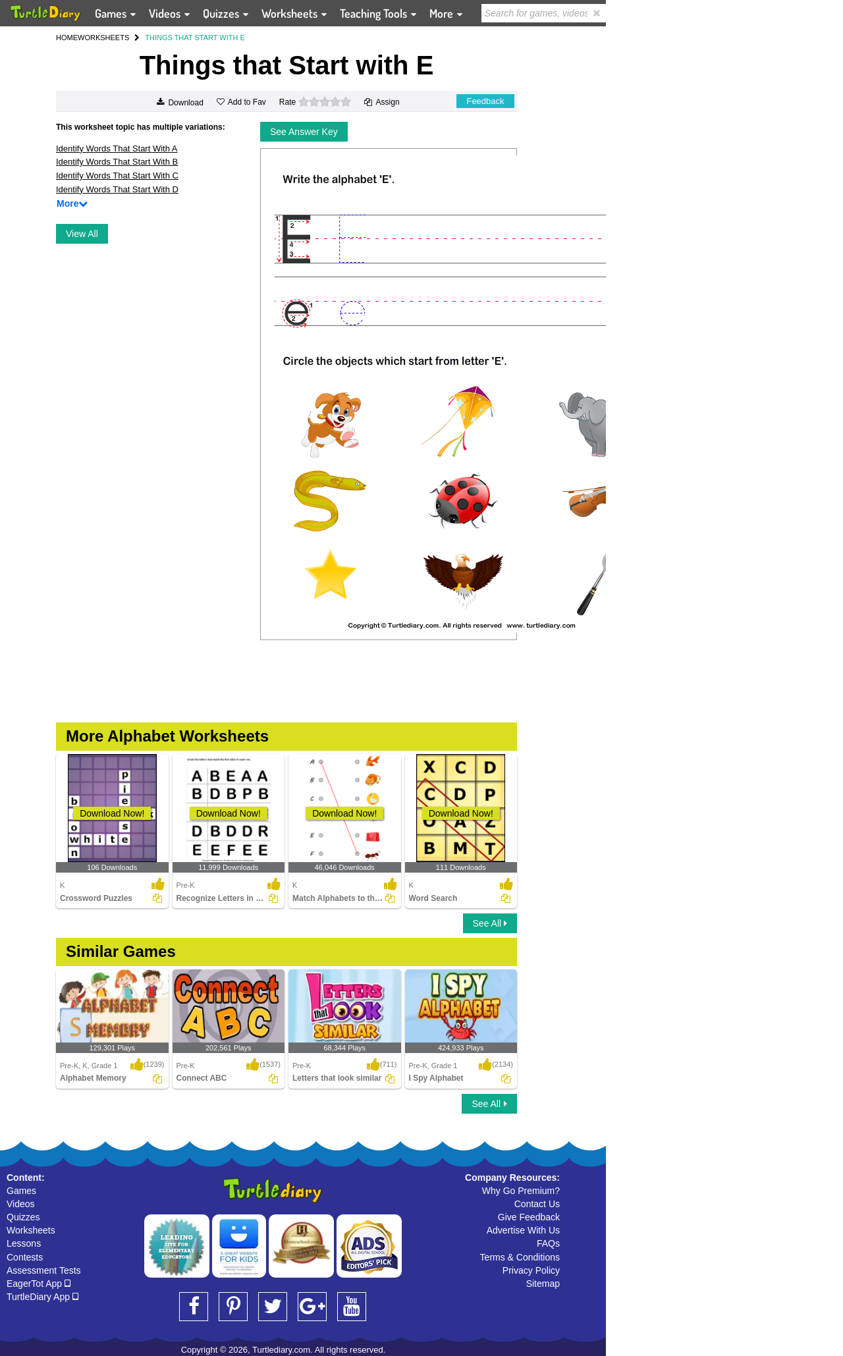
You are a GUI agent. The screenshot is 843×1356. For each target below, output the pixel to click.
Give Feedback (529, 1217)
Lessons (24, 1243)
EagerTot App (38, 1283)
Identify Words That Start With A (116, 148)
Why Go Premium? (521, 1190)
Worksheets (31, 1230)
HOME (67, 37)
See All (490, 923)
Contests (25, 1257)
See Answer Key (304, 131)
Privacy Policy (531, 1270)
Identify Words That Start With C (117, 175)
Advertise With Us (523, 1230)
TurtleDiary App (42, 1296)
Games (21, 1190)
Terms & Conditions (520, 1257)
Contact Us (537, 1204)
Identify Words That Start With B (117, 162)
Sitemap (543, 1283)
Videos (21, 1204)
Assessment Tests (44, 1270)
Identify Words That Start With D (117, 189)
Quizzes (23, 1217)
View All (82, 234)
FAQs (548, 1243)
